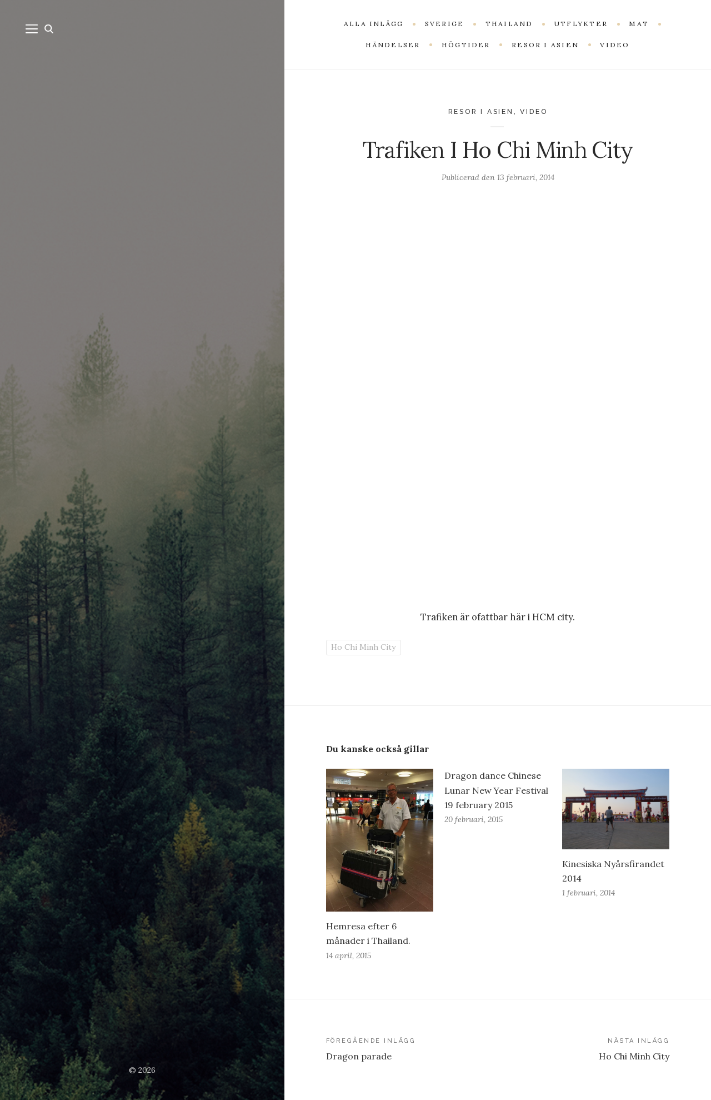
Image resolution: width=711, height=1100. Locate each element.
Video (533, 111)
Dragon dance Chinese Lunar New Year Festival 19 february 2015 (496, 790)
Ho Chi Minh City (363, 647)
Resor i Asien (481, 111)
